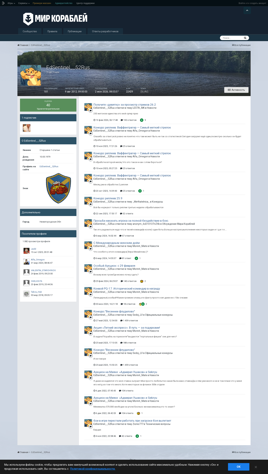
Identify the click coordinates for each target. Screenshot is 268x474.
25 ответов (127, 148)
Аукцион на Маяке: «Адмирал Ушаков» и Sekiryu (125, 374)
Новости (151, 110)
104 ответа (126, 392)
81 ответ (125, 260)
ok (238, 466)
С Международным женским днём (116, 245)
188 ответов (128, 344)
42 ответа (125, 438)
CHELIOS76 (36, 283)
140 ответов (129, 283)
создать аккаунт (258, 3)
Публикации (75, 33)
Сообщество (30, 33)
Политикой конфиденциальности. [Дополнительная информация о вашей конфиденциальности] (92, 468)
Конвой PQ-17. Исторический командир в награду (126, 290)
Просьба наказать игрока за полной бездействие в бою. (131, 222)
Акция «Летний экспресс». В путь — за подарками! (126, 329)
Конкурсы (157, 203)
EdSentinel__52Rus (49, 168)
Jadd (33, 251)
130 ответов (129, 122)
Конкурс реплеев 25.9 (107, 200)
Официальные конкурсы (159, 316)
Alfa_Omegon (38, 261)
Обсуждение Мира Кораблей (178, 226)
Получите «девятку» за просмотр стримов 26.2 (124, 106)
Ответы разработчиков (105, 33)
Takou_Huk (36, 294)
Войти (242, 3)
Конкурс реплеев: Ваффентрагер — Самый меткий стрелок (132, 129)
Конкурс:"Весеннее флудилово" (114, 313)
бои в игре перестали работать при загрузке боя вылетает (132, 422)
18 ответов (128, 306)
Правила (52, 33)
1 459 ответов (129, 322)
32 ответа (126, 215)
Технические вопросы (158, 426)
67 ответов (126, 237)
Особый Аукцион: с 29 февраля (114, 267)
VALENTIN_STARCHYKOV (43, 272)
